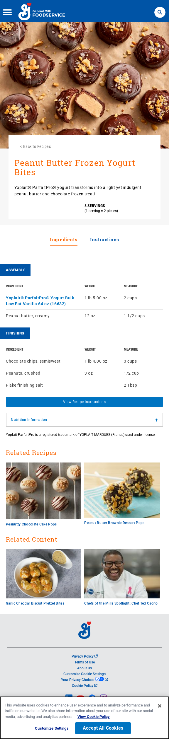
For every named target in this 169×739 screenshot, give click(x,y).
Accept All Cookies (103, 730)
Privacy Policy (85, 656)
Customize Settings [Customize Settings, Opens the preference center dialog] (51, 730)
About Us (84, 668)
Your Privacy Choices (84, 680)
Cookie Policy (84, 686)
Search (159, 9)
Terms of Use (85, 662)
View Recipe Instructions (84, 402)
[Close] (159, 707)
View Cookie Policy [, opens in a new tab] (93, 718)
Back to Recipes (37, 146)
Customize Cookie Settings (84, 674)
